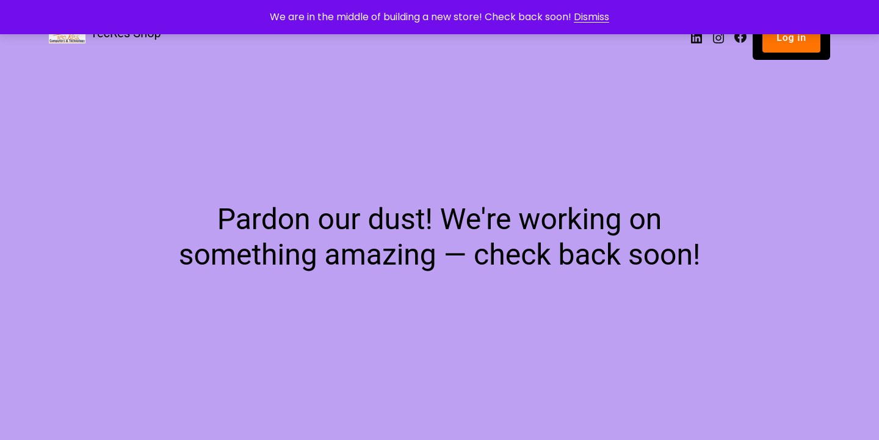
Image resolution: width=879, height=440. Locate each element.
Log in (791, 37)
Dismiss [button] (591, 17)
